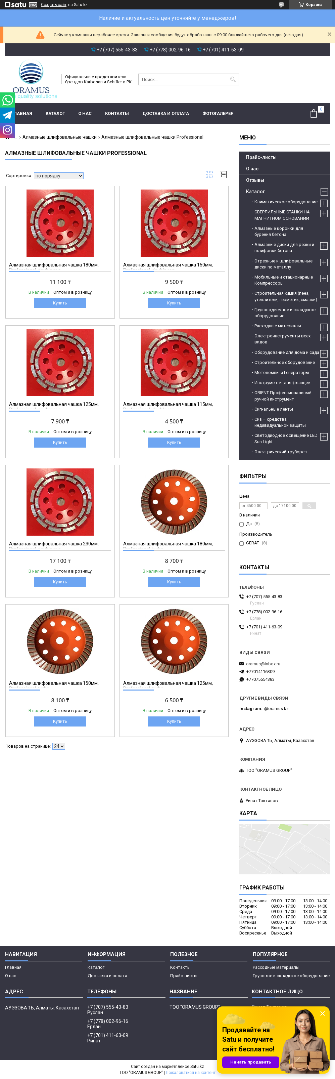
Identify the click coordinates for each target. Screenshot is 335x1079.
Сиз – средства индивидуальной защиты (280, 422)
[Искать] (233, 79)
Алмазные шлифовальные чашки (59, 137)
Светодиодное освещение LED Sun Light (286, 438)
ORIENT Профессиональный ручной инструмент (283, 395)
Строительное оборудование (284, 362)
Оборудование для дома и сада (286, 352)
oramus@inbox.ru (263, 663)
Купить (60, 302)
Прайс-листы (261, 157)
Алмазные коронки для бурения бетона (278, 231)
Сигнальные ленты (273, 409)
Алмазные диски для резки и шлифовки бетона (284, 247)
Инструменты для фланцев (282, 382)
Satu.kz (197, 1066)
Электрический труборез (280, 451)
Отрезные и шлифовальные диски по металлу (283, 263)
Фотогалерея (218, 113)
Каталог (55, 113)
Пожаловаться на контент (191, 1072)
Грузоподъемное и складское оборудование (285, 312)
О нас (85, 113)
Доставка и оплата (165, 113)
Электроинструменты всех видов (282, 338)
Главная (22, 113)
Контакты (117, 113)
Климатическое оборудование (286, 201)
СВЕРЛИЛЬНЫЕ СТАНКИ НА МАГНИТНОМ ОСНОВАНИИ (282, 214)
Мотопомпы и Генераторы (281, 372)
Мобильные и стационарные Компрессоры (283, 280)
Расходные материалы (277, 325)
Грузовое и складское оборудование (291, 975)
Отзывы (255, 180)
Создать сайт (53, 4)
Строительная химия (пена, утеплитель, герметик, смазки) (285, 296)
